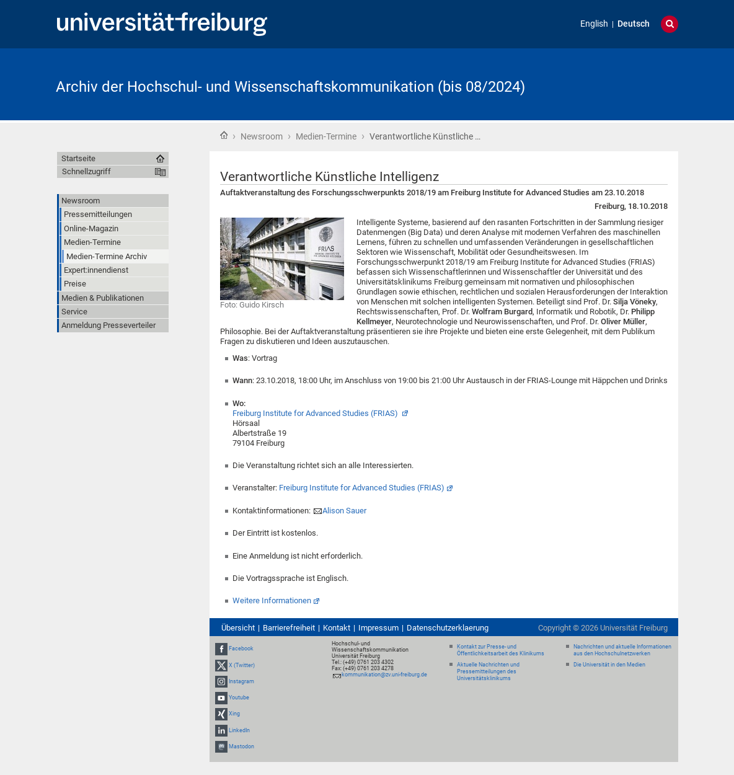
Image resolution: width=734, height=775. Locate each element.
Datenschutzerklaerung (448, 627)
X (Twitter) (242, 665)
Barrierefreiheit (289, 627)
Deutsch (633, 24)
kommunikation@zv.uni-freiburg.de (384, 674)
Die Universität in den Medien (609, 665)
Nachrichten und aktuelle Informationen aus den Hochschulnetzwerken (622, 650)
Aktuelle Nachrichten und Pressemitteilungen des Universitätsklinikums (488, 671)
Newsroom (262, 136)
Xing (234, 714)
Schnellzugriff (86, 171)
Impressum (378, 627)
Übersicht (238, 627)
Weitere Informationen (271, 600)
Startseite (224, 135)
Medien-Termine (326, 136)
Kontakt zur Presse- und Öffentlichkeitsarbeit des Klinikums (500, 650)
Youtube (239, 697)
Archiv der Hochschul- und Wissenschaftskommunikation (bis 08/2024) (290, 86)
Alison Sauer (344, 510)
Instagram (241, 681)
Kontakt (336, 627)
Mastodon (241, 746)
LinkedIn (239, 730)
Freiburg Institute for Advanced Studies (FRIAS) (316, 413)
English (594, 24)
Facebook (241, 649)
